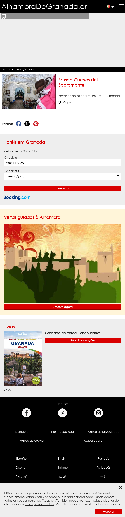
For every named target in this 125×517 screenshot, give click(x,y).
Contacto (21, 431)
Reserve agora (63, 307)
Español (21, 458)
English (62, 458)
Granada (17, 69)
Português (103, 467)
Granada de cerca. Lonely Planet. (73, 333)
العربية (63, 476)
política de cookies (107, 504)
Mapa (64, 102)
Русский (22, 476)
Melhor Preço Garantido (20, 151)
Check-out (11, 171)
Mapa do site (93, 440)
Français (103, 458)
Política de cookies (31, 440)
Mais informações (83, 340)
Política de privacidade (103, 431)
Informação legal (62, 431)
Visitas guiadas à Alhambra (32, 217)
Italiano (62, 467)
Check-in (10, 157)
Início (5, 69)
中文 (103, 476)
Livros (9, 326)
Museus (29, 69)
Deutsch (21, 467)
